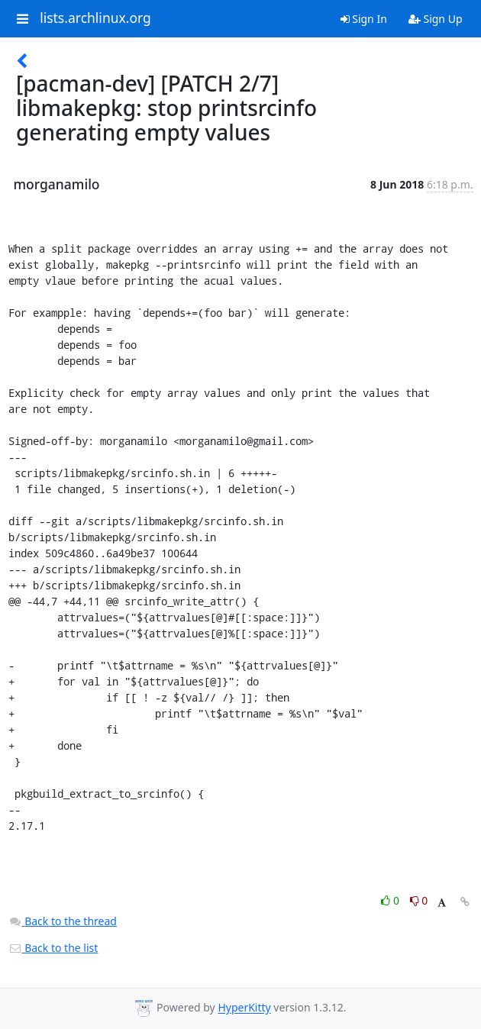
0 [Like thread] (391, 900)
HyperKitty (244, 1008)
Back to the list (53, 947)
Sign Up (435, 18)
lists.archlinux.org (95, 18)
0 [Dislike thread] (419, 900)
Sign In (364, 18)
